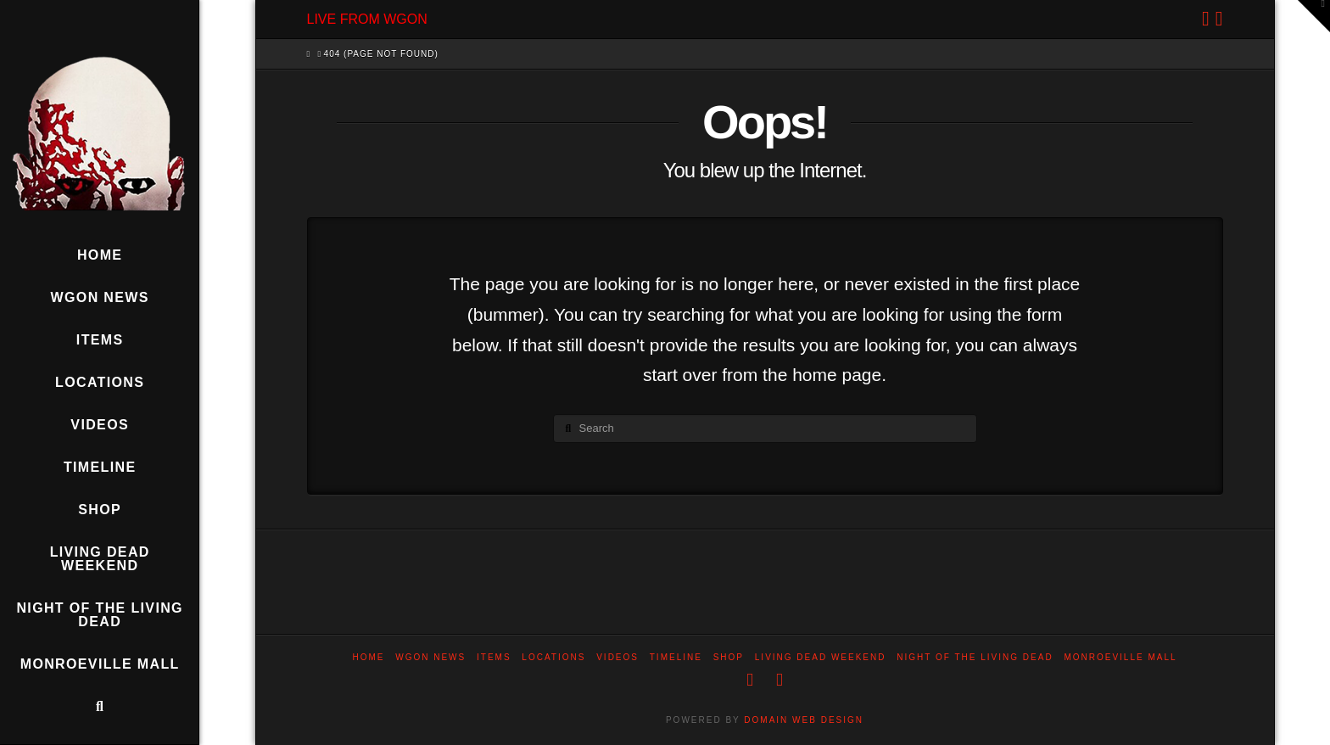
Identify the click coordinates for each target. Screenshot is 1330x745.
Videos (617, 657)
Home (368, 657)
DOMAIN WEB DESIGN (803, 720)
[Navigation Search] (99, 707)
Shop (728, 657)
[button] (1314, 16)
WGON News (430, 657)
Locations (553, 657)
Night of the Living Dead (975, 657)
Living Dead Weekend (820, 657)
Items (494, 657)
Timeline (676, 657)
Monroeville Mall (1120, 657)
